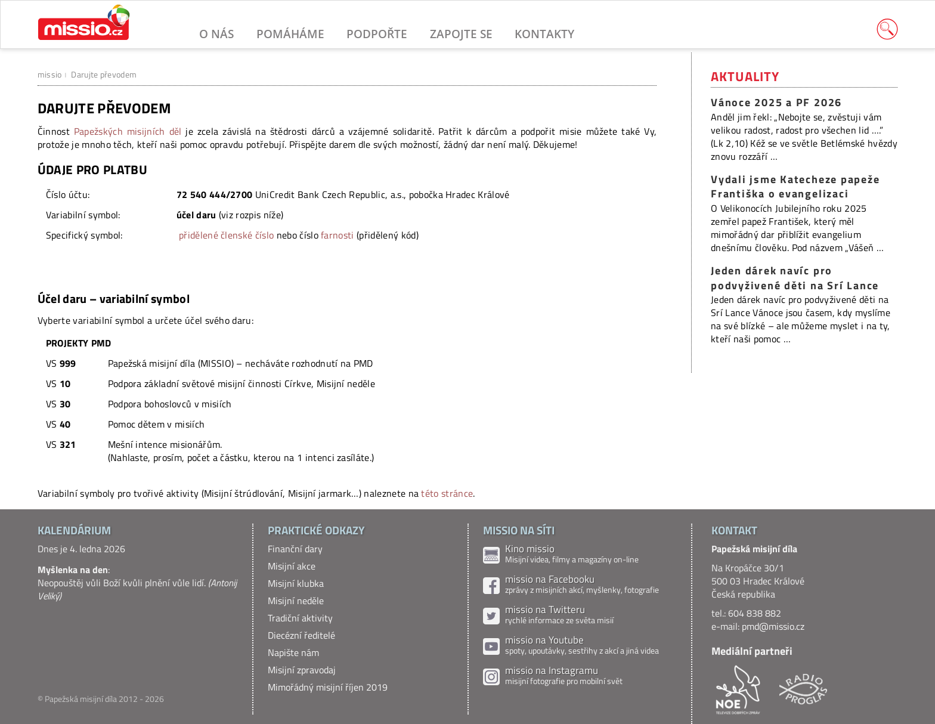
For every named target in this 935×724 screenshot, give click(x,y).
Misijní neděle (296, 600)
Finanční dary (295, 549)
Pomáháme (290, 34)
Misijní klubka (296, 583)
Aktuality (745, 76)
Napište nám (293, 652)
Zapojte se (461, 34)
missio (50, 74)
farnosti (337, 235)
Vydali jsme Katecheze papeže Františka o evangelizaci (795, 186)
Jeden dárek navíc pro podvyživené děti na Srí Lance (795, 277)
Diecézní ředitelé (301, 635)
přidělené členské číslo (226, 235)
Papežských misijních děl (128, 131)
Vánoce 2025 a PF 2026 (776, 102)
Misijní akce (291, 566)
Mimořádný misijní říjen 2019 (328, 687)
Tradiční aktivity (300, 618)
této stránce (447, 493)
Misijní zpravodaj (302, 670)
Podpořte (376, 34)
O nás (216, 34)
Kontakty (544, 34)
